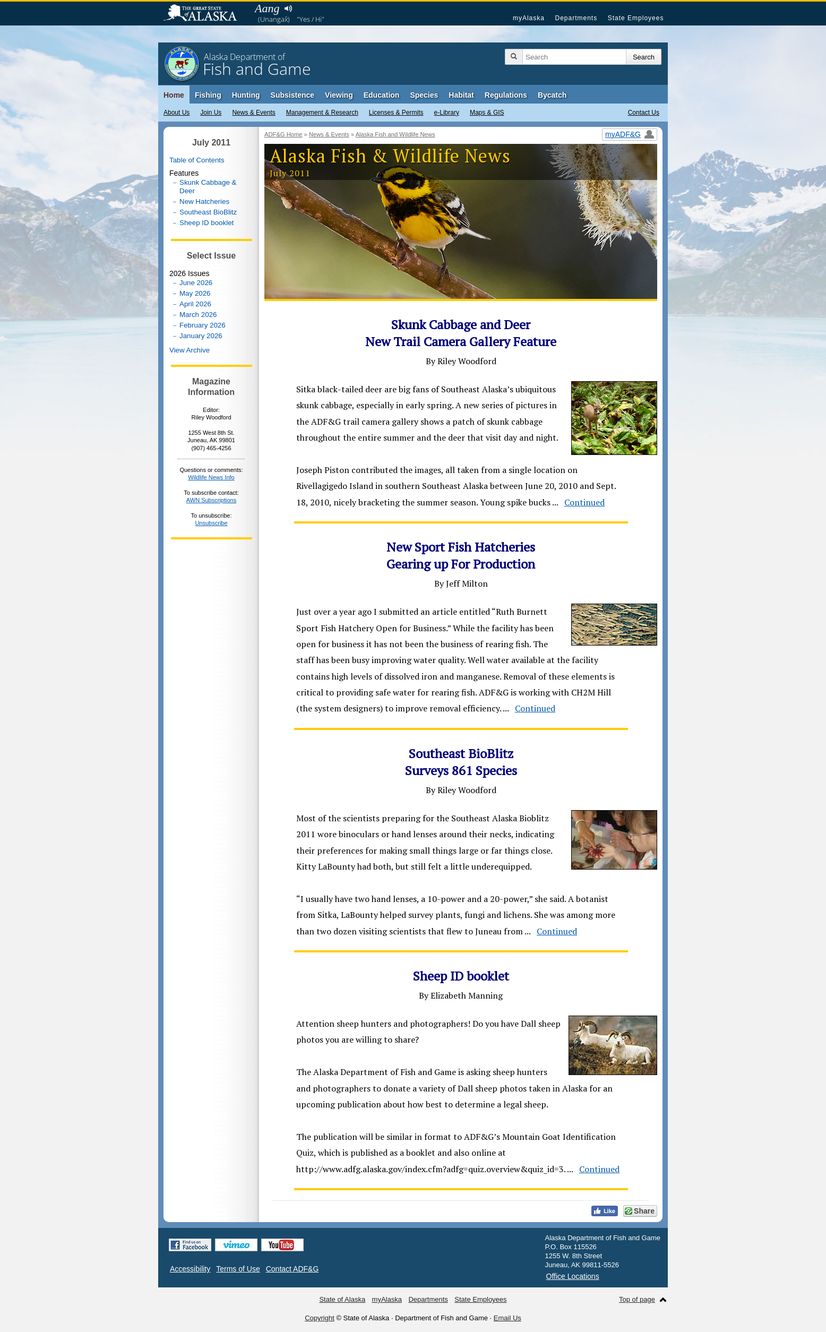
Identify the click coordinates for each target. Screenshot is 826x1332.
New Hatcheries (204, 201)
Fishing (208, 95)
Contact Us (643, 112)
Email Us (507, 1318)
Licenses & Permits (396, 112)
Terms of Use (238, 1269)
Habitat (461, 95)
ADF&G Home (283, 134)
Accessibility (190, 1269)
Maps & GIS (487, 112)
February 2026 (202, 325)
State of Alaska (205, 13)
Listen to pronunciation (288, 8)
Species (424, 95)
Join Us (210, 112)
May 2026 (195, 293)
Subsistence (292, 95)
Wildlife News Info (211, 477)
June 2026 (195, 283)
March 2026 (198, 315)
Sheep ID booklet (206, 223)
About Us (177, 112)
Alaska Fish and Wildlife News (395, 134)
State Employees (636, 18)
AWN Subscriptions (211, 500)
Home (174, 95)
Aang (267, 8)
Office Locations (572, 1276)
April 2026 (195, 304)
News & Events (253, 112)
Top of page (637, 1299)
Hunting (246, 95)
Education (382, 95)
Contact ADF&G (292, 1269)
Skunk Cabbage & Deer (207, 186)
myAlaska (529, 18)
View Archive (189, 350)
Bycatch (552, 95)
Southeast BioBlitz (208, 212)
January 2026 (200, 336)
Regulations (506, 95)
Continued (584, 502)
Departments (576, 18)
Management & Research (322, 112)
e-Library (446, 112)
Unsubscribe (211, 523)
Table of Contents (197, 160)
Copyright (319, 1318)
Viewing (339, 95)
